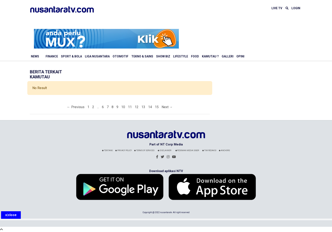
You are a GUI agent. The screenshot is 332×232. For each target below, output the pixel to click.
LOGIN (295, 8)
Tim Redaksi (209, 150)
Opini (240, 56)
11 (130, 107)
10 (123, 107)
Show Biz (163, 56)
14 (150, 107)
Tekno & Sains (142, 56)
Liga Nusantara (97, 56)
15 (157, 107)
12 (136, 107)
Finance (52, 56)
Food (195, 56)
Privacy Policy (123, 150)
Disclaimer (164, 150)
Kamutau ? (210, 56)
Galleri (227, 56)
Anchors (224, 150)
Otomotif (120, 56)
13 (143, 107)
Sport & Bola (71, 56)
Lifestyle (180, 56)
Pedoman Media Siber (187, 150)
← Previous (75, 107)
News (35, 56)
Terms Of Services (144, 150)
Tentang (107, 150)
